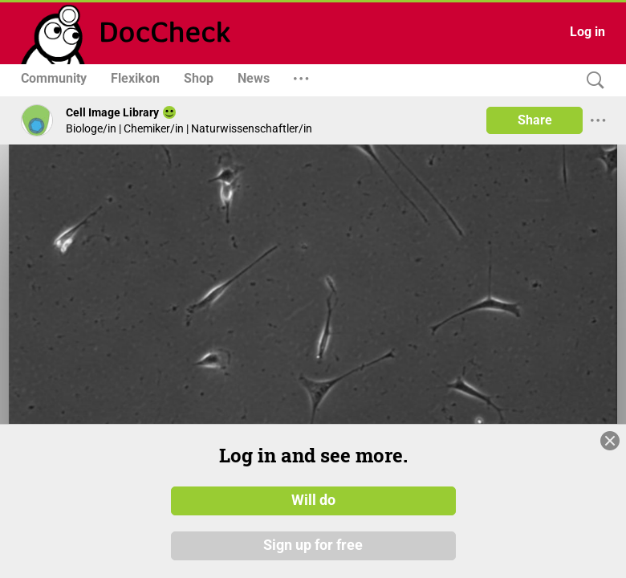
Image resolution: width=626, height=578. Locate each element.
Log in (587, 31)
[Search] (591, 80)
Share (535, 120)
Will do (313, 500)
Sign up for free (313, 545)
